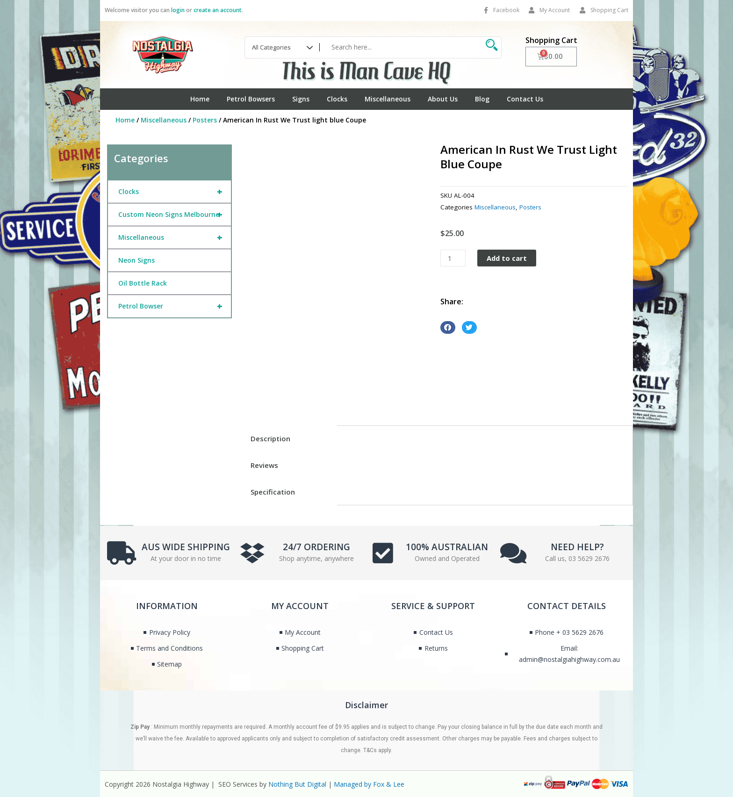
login (178, 10)
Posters (205, 119)
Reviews (264, 465)
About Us (443, 98)
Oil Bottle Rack (142, 283)
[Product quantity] (453, 258)
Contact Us (525, 98)
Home (199, 98)
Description (270, 438)
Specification (273, 491)
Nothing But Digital (297, 784)
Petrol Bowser (174, 306)
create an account (218, 10)
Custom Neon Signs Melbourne (174, 214)
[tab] (287, 438)
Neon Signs (136, 260)
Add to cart (507, 258)
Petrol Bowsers (251, 98)
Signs (300, 98)
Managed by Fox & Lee (369, 784)
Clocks (337, 98)
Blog (482, 98)
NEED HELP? (577, 546)
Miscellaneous (387, 98)
